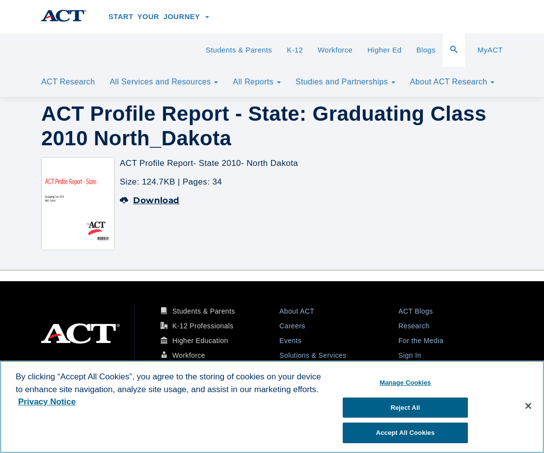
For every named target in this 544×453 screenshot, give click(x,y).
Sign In (410, 355)
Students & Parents (239, 50)
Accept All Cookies (405, 432)
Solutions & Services (312, 355)
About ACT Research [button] (452, 82)
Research (414, 326)
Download (150, 200)
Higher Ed (384, 50)
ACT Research (68, 82)
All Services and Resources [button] (163, 82)
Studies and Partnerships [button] (345, 82)
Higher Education (200, 341)
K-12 (295, 50)
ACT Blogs (416, 311)
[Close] (528, 406)
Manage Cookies (405, 382)
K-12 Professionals (203, 326)
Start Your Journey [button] (159, 17)
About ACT (296, 311)
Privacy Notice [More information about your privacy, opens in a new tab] (47, 401)
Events (290, 341)
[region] (272, 407)
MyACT (490, 50)
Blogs (425, 50)
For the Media (421, 341)
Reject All (405, 407)
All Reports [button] (257, 82)
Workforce (335, 50)
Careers (292, 326)
